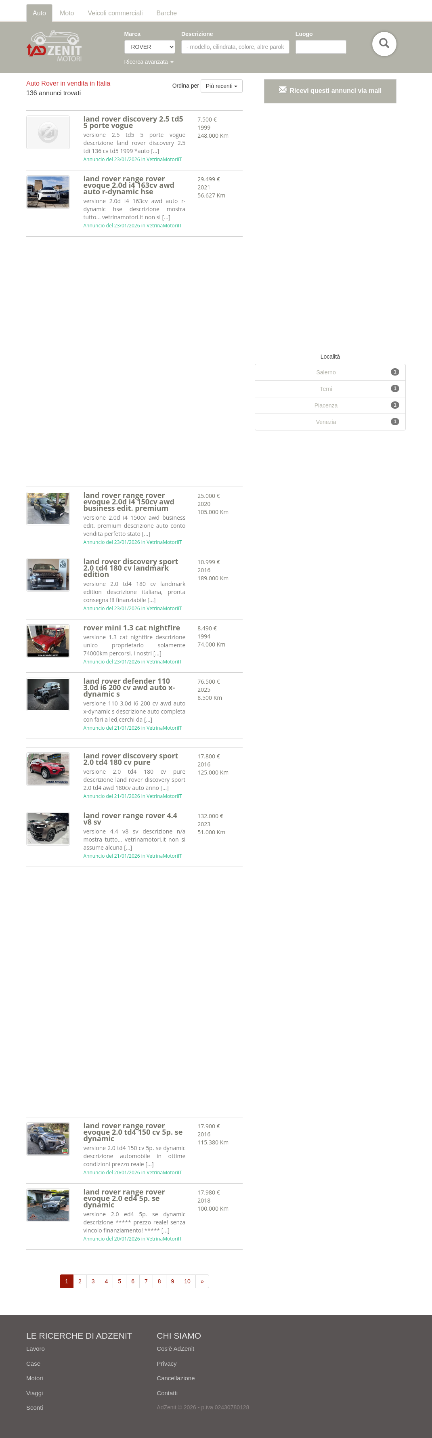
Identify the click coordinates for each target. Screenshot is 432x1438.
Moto (67, 13)
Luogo (304, 34)
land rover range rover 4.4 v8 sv (130, 818)
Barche (167, 13)
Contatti (167, 1393)
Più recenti (221, 86)
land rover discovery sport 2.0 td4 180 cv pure (130, 759)
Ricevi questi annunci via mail (336, 90)
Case (33, 1363)
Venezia (326, 422)
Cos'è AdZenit (175, 1348)
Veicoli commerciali (115, 13)
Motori (34, 1378)
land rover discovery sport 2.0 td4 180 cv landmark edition (130, 567)
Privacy (166, 1363)
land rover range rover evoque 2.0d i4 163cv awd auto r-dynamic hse (128, 185)
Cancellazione (176, 1378)
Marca (132, 34)
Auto (39, 13)
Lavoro (35, 1348)
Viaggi (34, 1393)
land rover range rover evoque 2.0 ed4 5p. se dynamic (124, 1198)
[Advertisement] (77, 362)
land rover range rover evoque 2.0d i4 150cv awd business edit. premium (128, 501)
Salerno (326, 372)
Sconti (34, 1407)
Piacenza (326, 405)
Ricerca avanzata (149, 62)
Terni (326, 389)
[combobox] (321, 47)
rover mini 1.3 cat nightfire (131, 627)
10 (187, 1281)
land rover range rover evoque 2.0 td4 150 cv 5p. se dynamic (132, 1132)
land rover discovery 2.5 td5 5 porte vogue (133, 122)
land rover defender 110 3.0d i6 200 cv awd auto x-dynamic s (129, 687)
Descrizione (197, 34)
